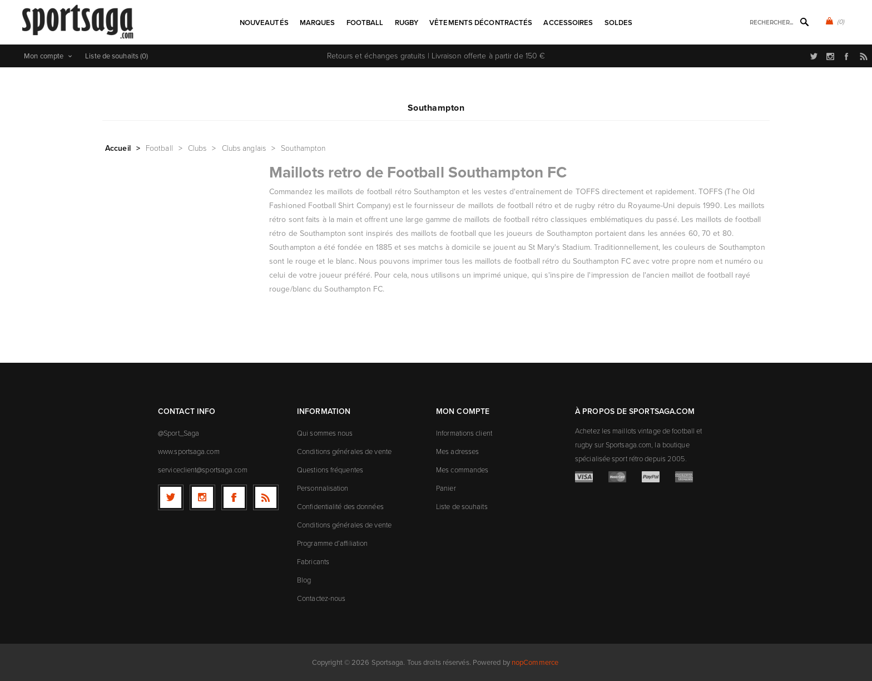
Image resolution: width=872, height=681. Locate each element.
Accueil (118, 148)
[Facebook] (234, 497)
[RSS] (265, 497)
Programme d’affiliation (332, 543)
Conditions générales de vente (344, 451)
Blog (304, 580)
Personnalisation (323, 488)
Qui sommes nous (325, 433)
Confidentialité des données (340, 506)
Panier (446, 488)
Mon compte (43, 56)
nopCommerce (535, 662)
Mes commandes (462, 470)
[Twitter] (170, 497)
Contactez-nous (321, 598)
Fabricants (313, 561)
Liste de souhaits (462, 506)
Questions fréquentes (330, 470)
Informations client (464, 433)
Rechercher (804, 22)
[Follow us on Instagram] (202, 497)
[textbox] (766, 22)
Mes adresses (457, 451)
